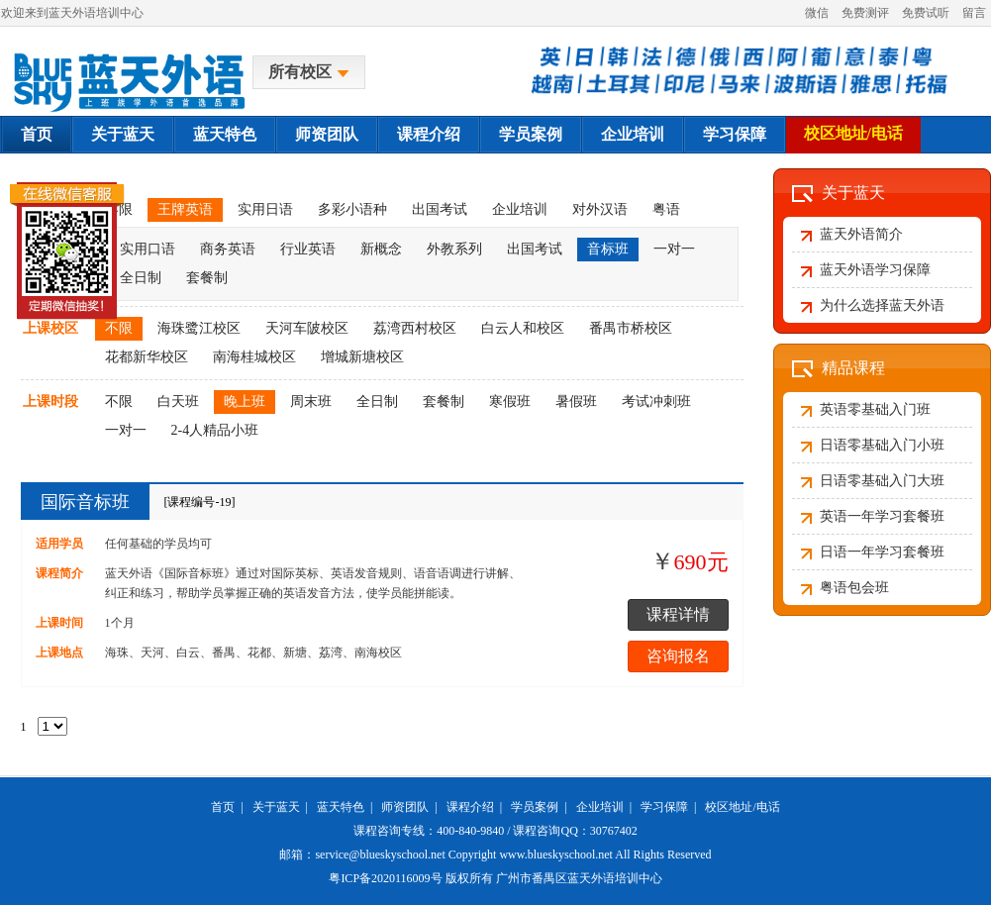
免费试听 (925, 13)
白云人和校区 (522, 328)
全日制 (377, 401)
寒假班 (510, 401)
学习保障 (734, 134)
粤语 (666, 209)
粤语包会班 (854, 587)
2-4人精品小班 (215, 430)
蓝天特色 (224, 134)
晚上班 (244, 401)
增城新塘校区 (362, 357)
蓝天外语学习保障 (875, 269)
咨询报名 (678, 656)
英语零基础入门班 (875, 409)
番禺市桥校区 (630, 328)
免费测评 (865, 13)
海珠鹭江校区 (199, 328)
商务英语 (227, 249)
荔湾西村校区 (414, 328)
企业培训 (632, 134)
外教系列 (454, 249)
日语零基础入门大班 (882, 480)
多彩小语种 (352, 209)
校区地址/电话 (853, 133)
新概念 (381, 249)
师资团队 (326, 134)
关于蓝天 (122, 134)
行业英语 (308, 249)
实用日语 (265, 209)
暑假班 (576, 401)
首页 (36, 134)
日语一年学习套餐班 (882, 552)
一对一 (674, 249)
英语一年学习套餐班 (882, 516)
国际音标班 (85, 502)
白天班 (178, 401)
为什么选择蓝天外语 (882, 305)
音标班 (608, 249)
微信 (817, 13)
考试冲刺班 (656, 401)
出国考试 (439, 209)
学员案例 (530, 134)
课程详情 (678, 614)
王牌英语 (185, 209)
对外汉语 (600, 209)
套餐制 (207, 277)
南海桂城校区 (254, 357)
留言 (974, 13)
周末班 (311, 401)
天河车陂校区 (306, 328)
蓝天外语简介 (861, 234)
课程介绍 (428, 134)
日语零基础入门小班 (882, 445)
